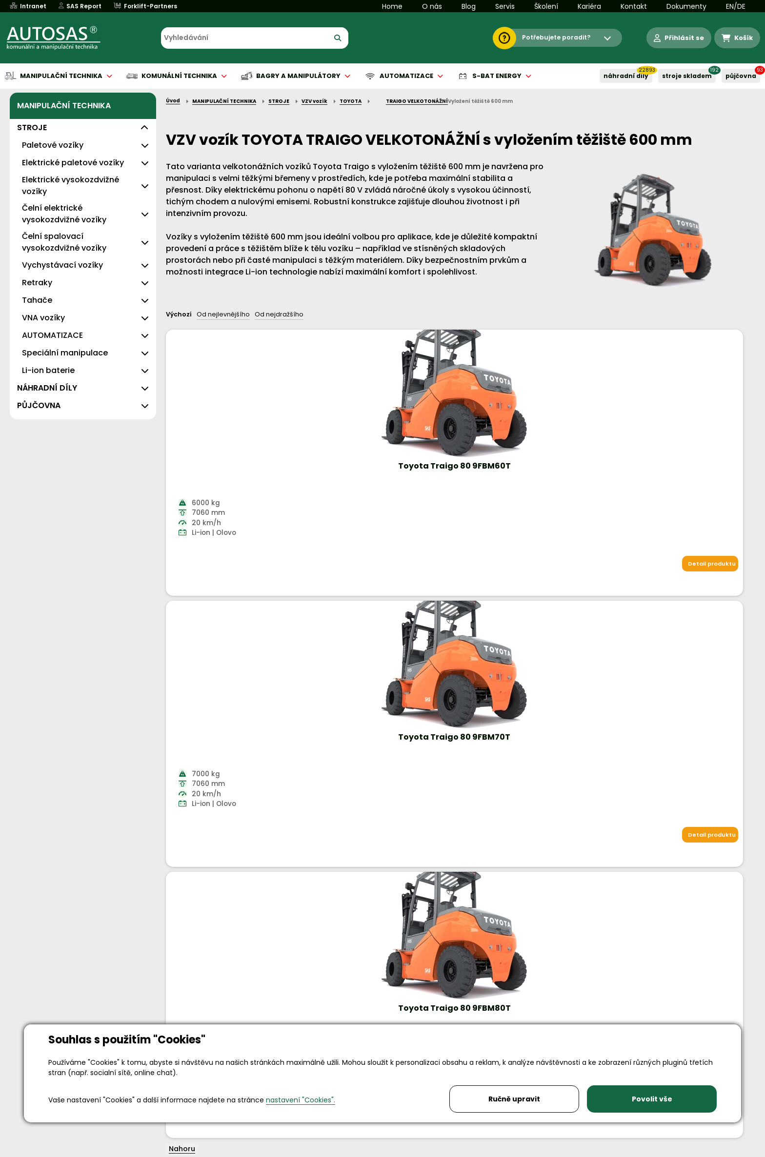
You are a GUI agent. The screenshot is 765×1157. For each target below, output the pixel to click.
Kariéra (589, 6)
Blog (469, 6)
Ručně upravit (514, 1099)
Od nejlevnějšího (223, 314)
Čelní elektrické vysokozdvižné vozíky (64, 213)
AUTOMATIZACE (52, 335)
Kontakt (634, 6)
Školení (546, 6)
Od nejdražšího (279, 314)
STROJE (32, 127)
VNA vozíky (43, 317)
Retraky (37, 282)
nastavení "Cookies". (300, 1100)
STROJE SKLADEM (687, 76)
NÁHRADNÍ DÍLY (626, 76)
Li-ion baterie (48, 370)
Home (392, 6)
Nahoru (182, 606)
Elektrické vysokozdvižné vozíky (70, 185)
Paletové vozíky (52, 145)
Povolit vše (652, 1099)
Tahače (37, 300)
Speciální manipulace (65, 352)
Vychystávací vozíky (62, 265)
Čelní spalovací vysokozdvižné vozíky (64, 242)
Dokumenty (686, 6)
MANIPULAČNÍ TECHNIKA (64, 105)
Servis (505, 6)
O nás (432, 6)
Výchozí (179, 314)
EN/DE (735, 6)
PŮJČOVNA (740, 76)
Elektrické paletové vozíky (73, 162)
